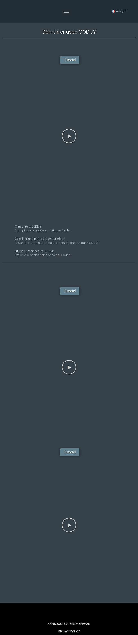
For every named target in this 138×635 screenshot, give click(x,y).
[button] (69, 60)
